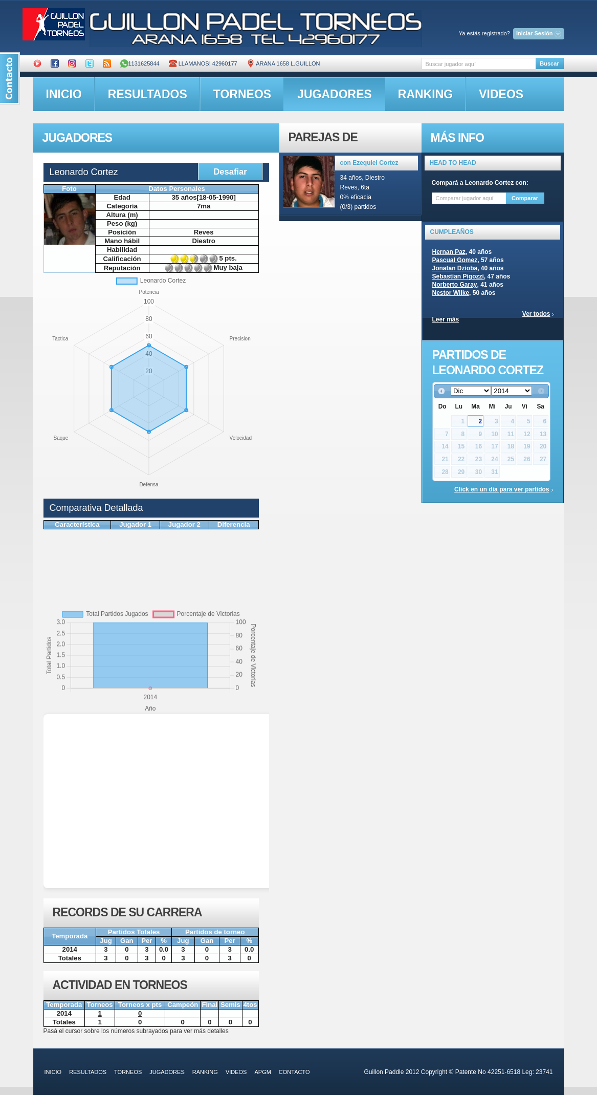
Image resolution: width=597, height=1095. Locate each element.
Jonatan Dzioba (455, 268)
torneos (242, 94)
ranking (425, 94)
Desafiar (230, 171)
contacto (294, 1072)
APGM (262, 1072)
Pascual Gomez (455, 260)
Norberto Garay (454, 284)
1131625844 (140, 63)
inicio (64, 94)
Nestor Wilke (451, 292)
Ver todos (536, 313)
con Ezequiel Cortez (369, 162)
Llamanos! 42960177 (203, 63)
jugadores (334, 94)
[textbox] (479, 64)
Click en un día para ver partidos (501, 489)
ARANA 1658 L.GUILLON (283, 63)
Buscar (549, 63)
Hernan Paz (449, 251)
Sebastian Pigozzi (458, 276)
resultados (147, 94)
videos (501, 94)
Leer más (445, 319)
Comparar (525, 198)
